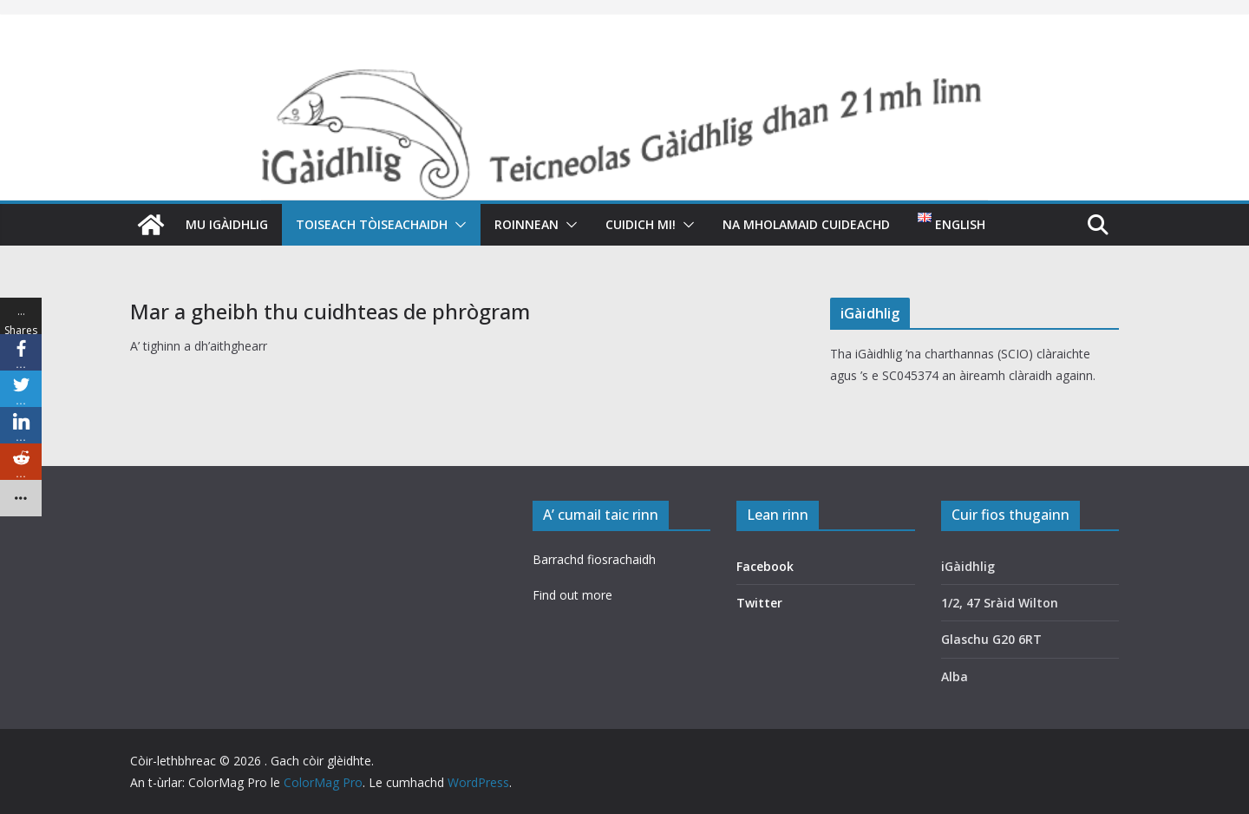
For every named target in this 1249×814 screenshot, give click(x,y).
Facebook (765, 566)
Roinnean (526, 224)
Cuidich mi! (640, 224)
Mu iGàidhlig (227, 224)
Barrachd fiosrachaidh (594, 559)
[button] (457, 225)
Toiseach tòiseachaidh (372, 224)
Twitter (759, 602)
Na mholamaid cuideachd (806, 224)
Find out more (572, 595)
